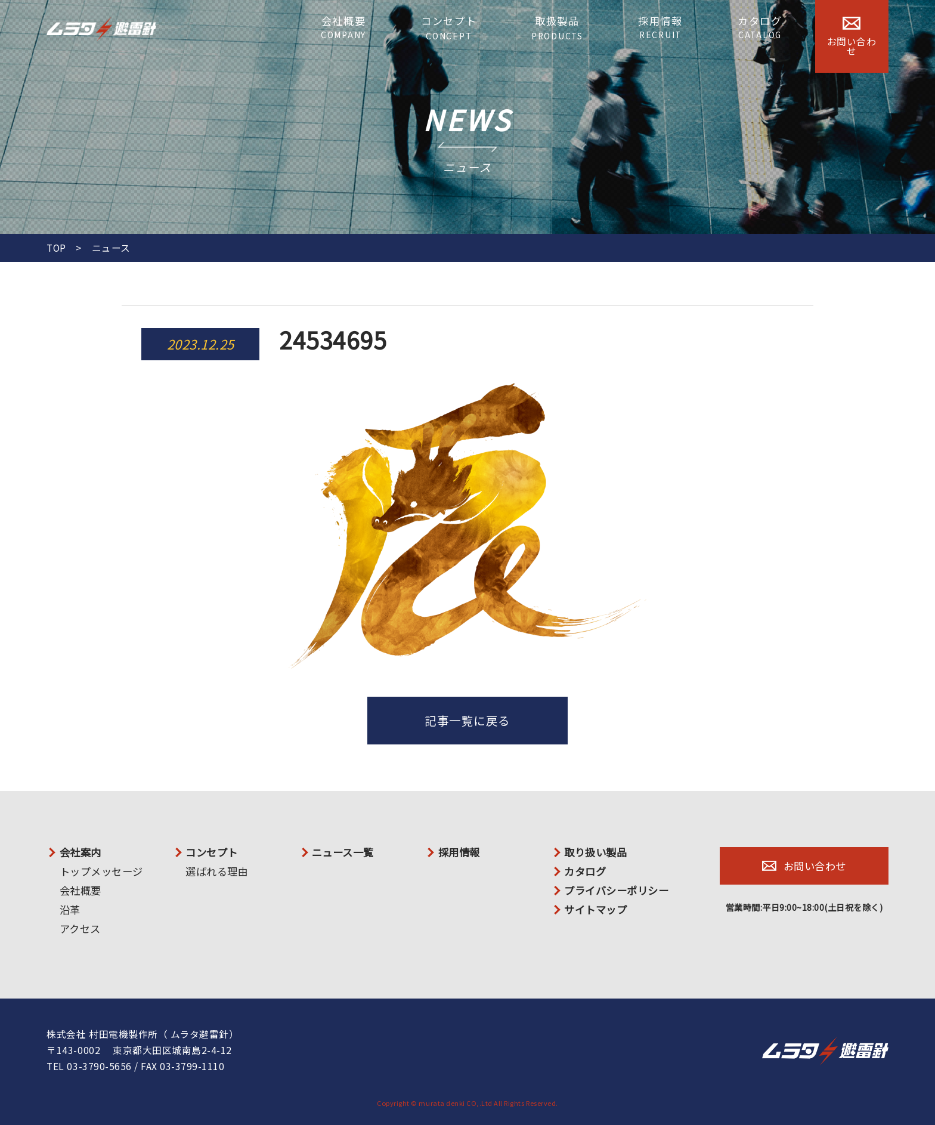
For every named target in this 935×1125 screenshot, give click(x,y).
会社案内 (80, 852)
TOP (56, 248)
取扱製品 (557, 28)
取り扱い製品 (595, 852)
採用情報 (660, 27)
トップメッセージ (101, 871)
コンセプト (449, 28)
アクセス (80, 928)
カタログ (760, 27)
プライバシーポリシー (616, 890)
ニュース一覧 (343, 852)
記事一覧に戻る (467, 720)
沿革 (70, 909)
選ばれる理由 (216, 871)
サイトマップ (595, 909)
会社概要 (343, 27)
